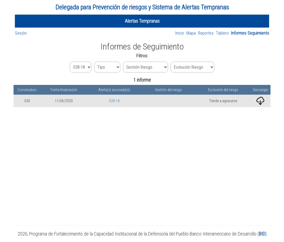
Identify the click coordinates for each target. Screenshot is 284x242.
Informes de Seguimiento (142, 46)
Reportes (206, 33)
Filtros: (142, 55)
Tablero (222, 33)
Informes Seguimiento (250, 33)
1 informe (142, 80)
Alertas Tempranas (142, 21)
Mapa (191, 33)
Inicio (179, 33)
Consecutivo (27, 90)
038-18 (114, 101)
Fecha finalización (64, 90)
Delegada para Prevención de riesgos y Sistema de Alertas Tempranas (142, 7)
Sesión (21, 33)
